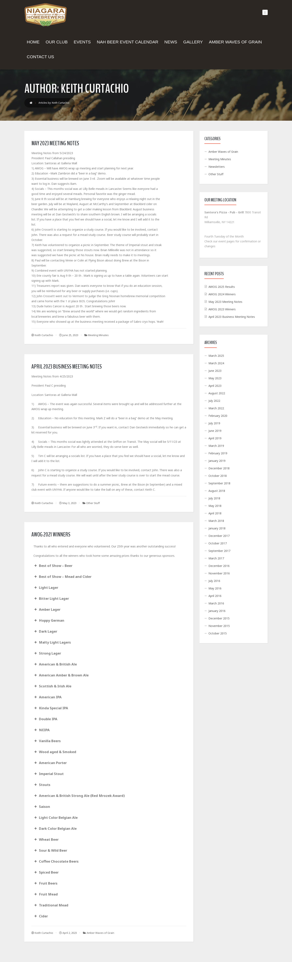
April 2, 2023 (68, 933)
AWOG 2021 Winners (50, 534)
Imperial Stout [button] (48, 773)
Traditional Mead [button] (50, 905)
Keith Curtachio (42, 335)
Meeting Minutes (98, 335)
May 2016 (214, 588)
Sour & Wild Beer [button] (50, 850)
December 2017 (219, 536)
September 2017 (219, 551)
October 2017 (217, 543)
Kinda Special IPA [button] (50, 708)
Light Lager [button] (45, 587)
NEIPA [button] (41, 730)
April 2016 (214, 596)
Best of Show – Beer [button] (52, 565)
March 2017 (216, 558)
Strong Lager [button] (47, 653)
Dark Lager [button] (45, 631)
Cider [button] (40, 916)
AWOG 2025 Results (221, 287)
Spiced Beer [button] (46, 872)
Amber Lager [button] (46, 609)
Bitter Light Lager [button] (51, 598)
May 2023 (214, 378)
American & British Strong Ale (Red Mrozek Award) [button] (79, 795)
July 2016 (214, 581)
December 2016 (219, 566)
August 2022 (216, 393)
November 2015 (219, 626)
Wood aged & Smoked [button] (54, 751)
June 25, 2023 (68, 335)
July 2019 (214, 423)
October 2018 (217, 476)
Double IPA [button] (45, 719)
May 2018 (214, 506)
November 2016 (219, 573)
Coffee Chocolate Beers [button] (55, 861)
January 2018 (216, 528)
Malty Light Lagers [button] (52, 642)
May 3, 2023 (67, 503)
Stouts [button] (41, 784)
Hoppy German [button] (48, 620)
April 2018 (214, 513)
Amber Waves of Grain (100, 933)
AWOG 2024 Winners (222, 294)
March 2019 (216, 446)
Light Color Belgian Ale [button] (55, 817)
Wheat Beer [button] (46, 839)
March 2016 (216, 603)
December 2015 (219, 618)
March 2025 (216, 356)
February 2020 (217, 416)
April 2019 (214, 438)
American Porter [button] (50, 762)
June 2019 (214, 431)
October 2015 (217, 633)
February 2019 (217, 453)
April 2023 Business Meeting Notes (66, 366)
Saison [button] (41, 806)
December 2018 (219, 468)
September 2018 (219, 483)
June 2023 (214, 371)
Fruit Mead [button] (45, 894)
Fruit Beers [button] (45, 883)
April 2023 (214, 386)
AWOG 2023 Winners (222, 309)
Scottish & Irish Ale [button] (52, 686)
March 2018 (216, 521)
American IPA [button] (47, 697)
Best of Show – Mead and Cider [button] (62, 576)
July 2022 (214, 401)
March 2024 (216, 363)
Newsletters (216, 167)
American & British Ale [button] (55, 664)
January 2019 (216, 461)
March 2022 (216, 408)
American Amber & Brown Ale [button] (61, 675)
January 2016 (216, 611)
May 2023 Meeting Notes (55, 143)
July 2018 (214, 498)
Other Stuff (93, 503)
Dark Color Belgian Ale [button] (55, 828)
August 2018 (216, 491)
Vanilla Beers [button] (47, 740)
